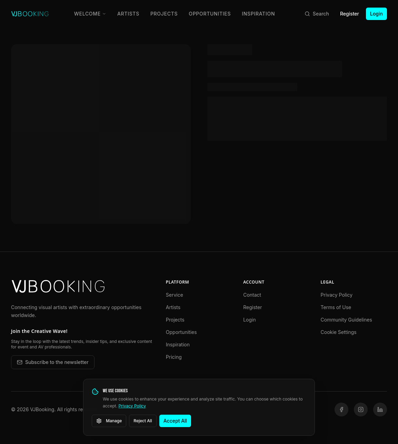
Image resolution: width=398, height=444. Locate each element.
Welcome (90, 14)
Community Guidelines (346, 320)
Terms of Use (336, 307)
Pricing (174, 357)
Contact (252, 295)
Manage (109, 421)
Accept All (175, 421)
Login (376, 14)
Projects (164, 14)
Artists (128, 14)
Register (349, 14)
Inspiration (258, 14)
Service (174, 295)
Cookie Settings (339, 332)
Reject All (142, 420)
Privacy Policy (337, 295)
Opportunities (210, 14)
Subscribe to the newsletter (53, 362)
